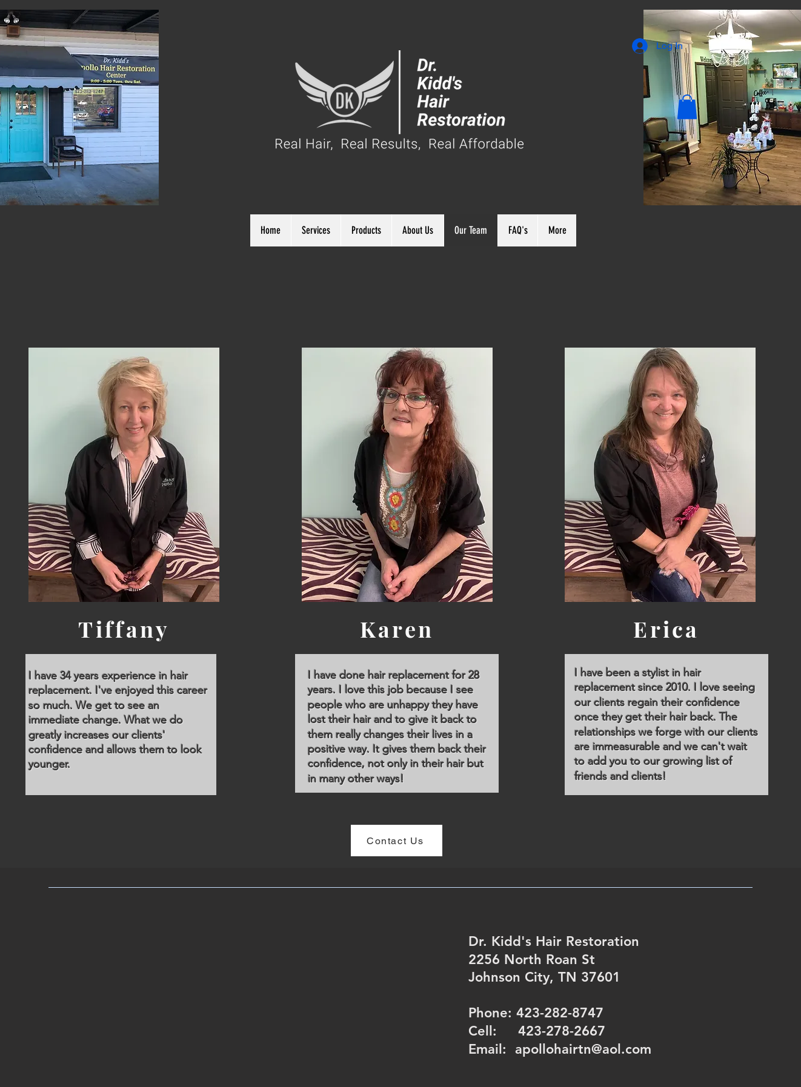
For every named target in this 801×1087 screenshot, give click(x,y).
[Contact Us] (396, 840)
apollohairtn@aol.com (583, 1049)
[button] (687, 106)
